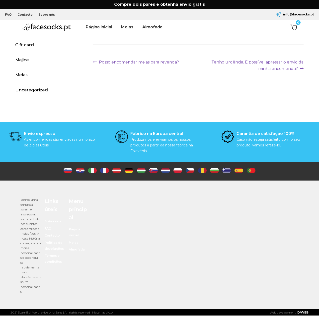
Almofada (152, 27)
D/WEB (303, 316)
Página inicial (99, 27)
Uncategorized (31, 92)
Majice (22, 61)
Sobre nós (51, 14)
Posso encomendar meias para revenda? (139, 62)
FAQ (9, 14)
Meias (127, 27)
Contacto (27, 14)
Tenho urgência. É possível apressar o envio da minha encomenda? (257, 65)
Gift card (24, 45)
